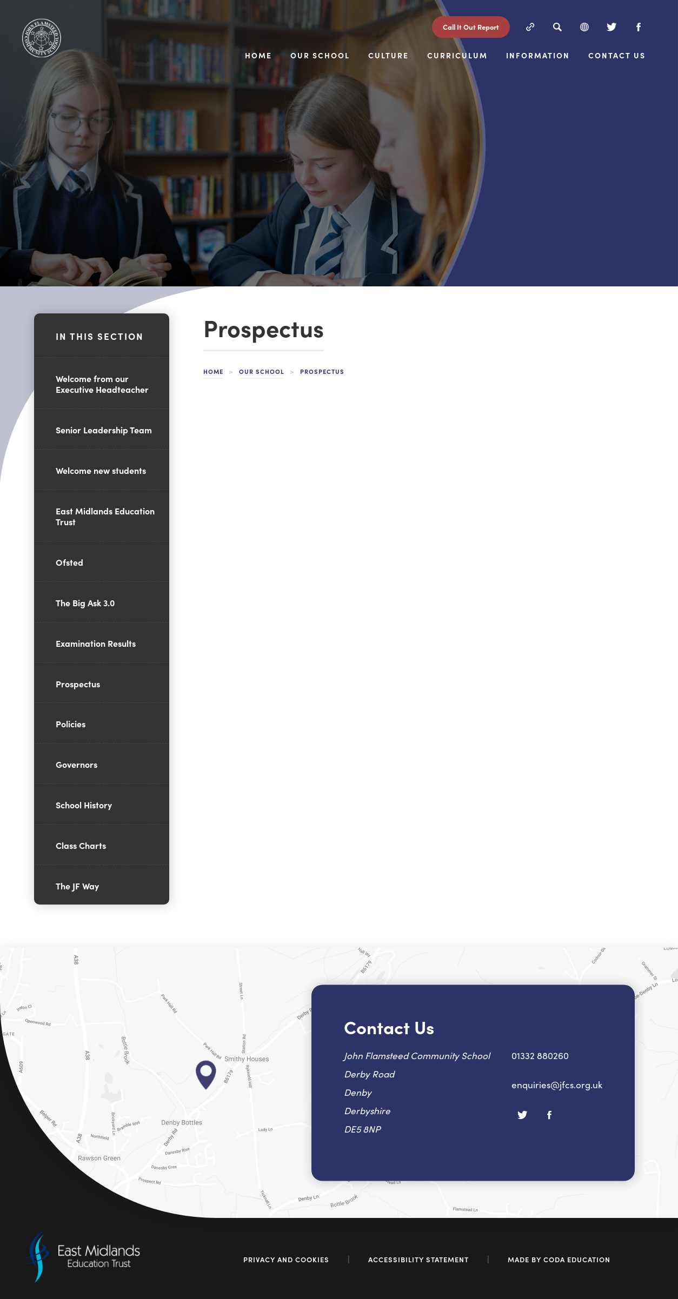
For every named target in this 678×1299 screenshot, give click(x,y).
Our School (320, 56)
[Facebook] (638, 27)
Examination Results (96, 643)
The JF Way (77, 886)
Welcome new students (101, 470)
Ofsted (69, 562)
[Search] (557, 27)
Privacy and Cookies (286, 1259)
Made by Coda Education (559, 1259)
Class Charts (81, 845)
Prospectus (78, 683)
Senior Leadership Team (104, 430)
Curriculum (457, 56)
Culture (388, 56)
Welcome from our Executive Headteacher (102, 384)
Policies (70, 723)
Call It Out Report (471, 27)
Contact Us (617, 56)
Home (258, 56)
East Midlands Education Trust (105, 516)
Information (538, 56)
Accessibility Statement (418, 1259)
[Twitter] (611, 27)
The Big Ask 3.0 (85, 602)
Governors (76, 764)
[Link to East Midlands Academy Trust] (81, 1279)
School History (84, 805)
